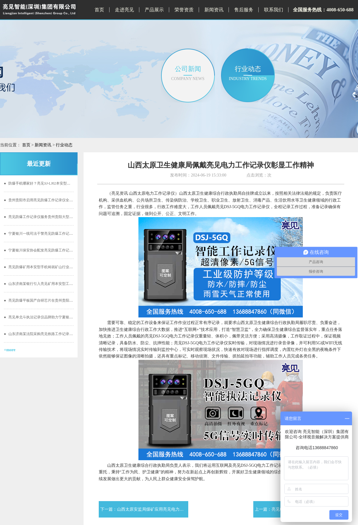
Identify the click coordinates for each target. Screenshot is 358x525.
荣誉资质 (184, 9)
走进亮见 (124, 9)
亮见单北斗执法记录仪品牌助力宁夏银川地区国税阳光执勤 (52, 317)
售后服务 (243, 9)
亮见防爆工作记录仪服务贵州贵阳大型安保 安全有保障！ (51, 217)
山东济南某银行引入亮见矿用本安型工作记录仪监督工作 (51, 284)
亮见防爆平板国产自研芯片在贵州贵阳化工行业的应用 (49, 300)
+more (10, 350)
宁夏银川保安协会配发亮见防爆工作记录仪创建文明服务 (51, 250)
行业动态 (64, 145)
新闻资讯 (213, 9)
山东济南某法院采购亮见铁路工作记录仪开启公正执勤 (49, 334)
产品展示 (154, 9)
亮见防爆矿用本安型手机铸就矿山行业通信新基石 (45, 267)
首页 (99, 9)
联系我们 (273, 9)
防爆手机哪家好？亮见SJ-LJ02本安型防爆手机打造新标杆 (51, 183)
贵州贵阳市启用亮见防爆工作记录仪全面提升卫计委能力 (51, 200)
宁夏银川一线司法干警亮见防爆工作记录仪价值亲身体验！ (52, 233)
